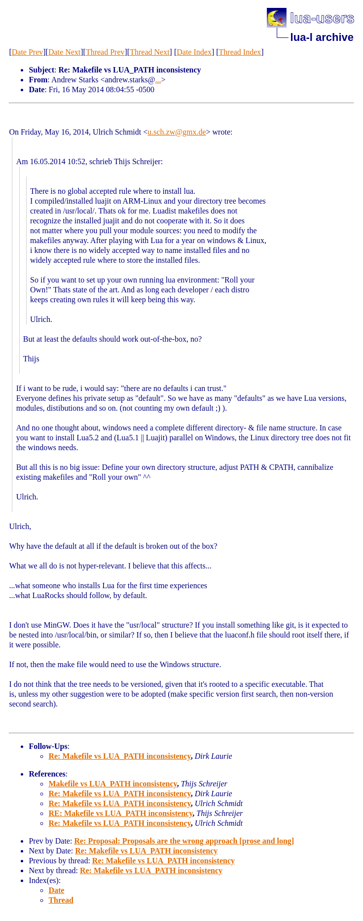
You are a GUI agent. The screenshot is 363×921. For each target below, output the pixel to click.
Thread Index (240, 52)
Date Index (194, 52)
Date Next (64, 52)
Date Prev (27, 52)
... (158, 79)
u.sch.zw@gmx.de (176, 132)
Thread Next (149, 52)
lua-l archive (322, 37)
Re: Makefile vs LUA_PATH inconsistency (119, 756)
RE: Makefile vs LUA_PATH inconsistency (120, 813)
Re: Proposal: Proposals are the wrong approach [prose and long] (184, 841)
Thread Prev (105, 52)
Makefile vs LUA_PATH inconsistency (112, 783)
